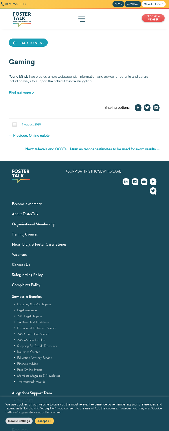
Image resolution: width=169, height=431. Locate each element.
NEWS (118, 4)
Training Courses (25, 234)
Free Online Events (29, 369)
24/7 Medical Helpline (31, 339)
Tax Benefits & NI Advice (33, 322)
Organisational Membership (33, 224)
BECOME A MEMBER (153, 18)
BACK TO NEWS (28, 43)
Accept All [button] (44, 421)
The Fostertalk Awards (31, 381)
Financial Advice (27, 363)
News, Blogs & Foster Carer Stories (39, 244)
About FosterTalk (25, 214)
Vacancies (19, 254)
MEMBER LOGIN (153, 4)
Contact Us (21, 264)
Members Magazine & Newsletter (38, 375)
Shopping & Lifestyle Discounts (37, 345)
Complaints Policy (26, 285)
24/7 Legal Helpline (29, 316)
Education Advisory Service (34, 357)
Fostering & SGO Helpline (34, 304)
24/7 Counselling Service (33, 334)
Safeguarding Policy (27, 275)
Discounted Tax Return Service (36, 328)
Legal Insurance (27, 310)
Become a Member (27, 204)
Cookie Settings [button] (19, 421)
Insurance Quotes (28, 351)
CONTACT (133, 4)
